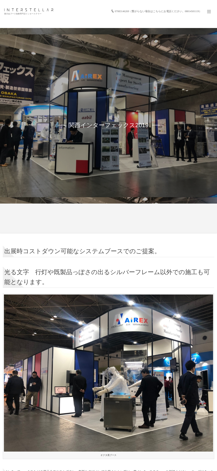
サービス (92, 21)
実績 (107, 21)
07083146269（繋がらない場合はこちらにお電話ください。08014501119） (156, 6)
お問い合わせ (202, 21)
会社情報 (184, 21)
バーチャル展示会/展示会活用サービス (155, 21)
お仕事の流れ (123, 21)
